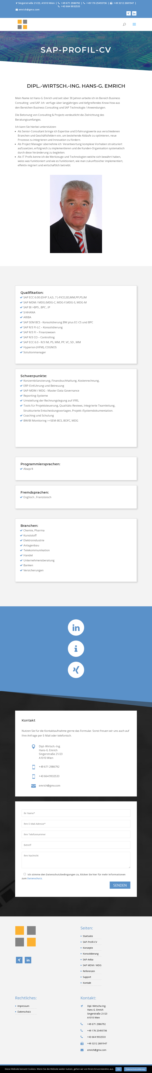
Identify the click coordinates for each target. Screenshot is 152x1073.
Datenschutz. (35, 878)
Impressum (23, 1005)
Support (87, 976)
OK (118, 1069)
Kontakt (87, 982)
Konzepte (88, 947)
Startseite (88, 936)
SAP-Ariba (88, 959)
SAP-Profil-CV (90, 941)
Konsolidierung (90, 953)
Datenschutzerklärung (135, 1069)
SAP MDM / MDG (92, 965)
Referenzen (89, 971)
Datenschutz (24, 1011)
